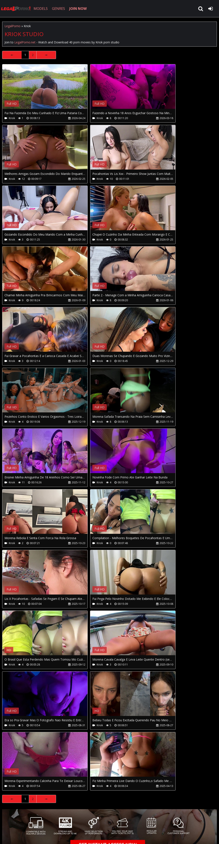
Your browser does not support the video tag (47, 89)
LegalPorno (12, 26)
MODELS (41, 8)
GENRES (59, 8)
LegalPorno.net (17, 8)
